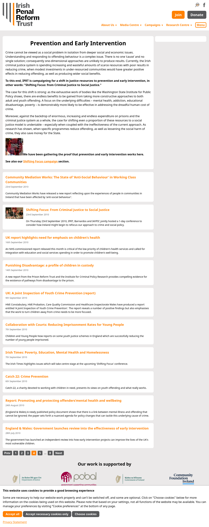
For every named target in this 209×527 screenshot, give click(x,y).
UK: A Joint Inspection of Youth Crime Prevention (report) (50, 293)
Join (178, 14)
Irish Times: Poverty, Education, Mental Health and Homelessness (57, 352)
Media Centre (131, 25)
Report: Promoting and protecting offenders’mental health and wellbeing (63, 400)
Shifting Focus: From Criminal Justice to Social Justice (67, 210)
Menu (201, 25)
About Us (109, 25)
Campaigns (154, 25)
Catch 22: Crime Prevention (26, 376)
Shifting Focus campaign (40, 161)
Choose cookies (86, 514)
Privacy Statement (15, 522)
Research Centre (179, 25)
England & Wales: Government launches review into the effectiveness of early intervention (77, 428)
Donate (196, 14)
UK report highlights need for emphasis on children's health (52, 237)
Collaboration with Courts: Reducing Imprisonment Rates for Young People (64, 324)
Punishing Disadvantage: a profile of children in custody (49, 265)
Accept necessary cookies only (47, 514)
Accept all (12, 514)
